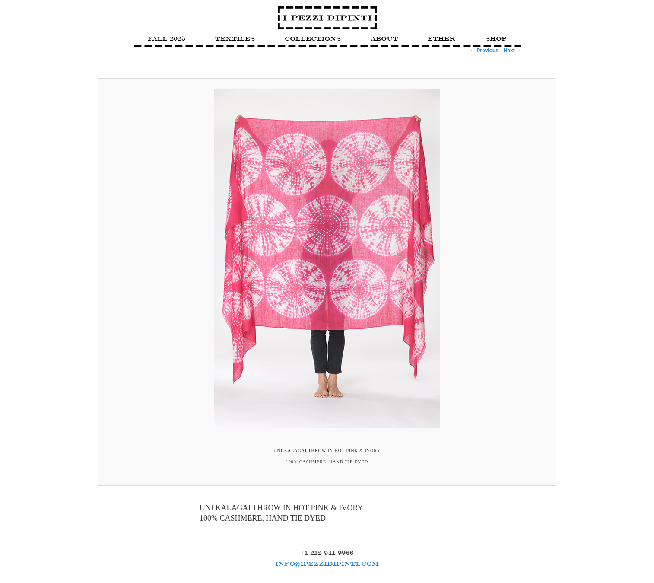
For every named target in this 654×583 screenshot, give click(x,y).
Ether (441, 38)
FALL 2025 (166, 38)
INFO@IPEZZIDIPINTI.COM (327, 563)
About (384, 38)
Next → (512, 51)
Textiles (235, 38)
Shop (496, 38)
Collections (313, 38)
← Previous (484, 51)
